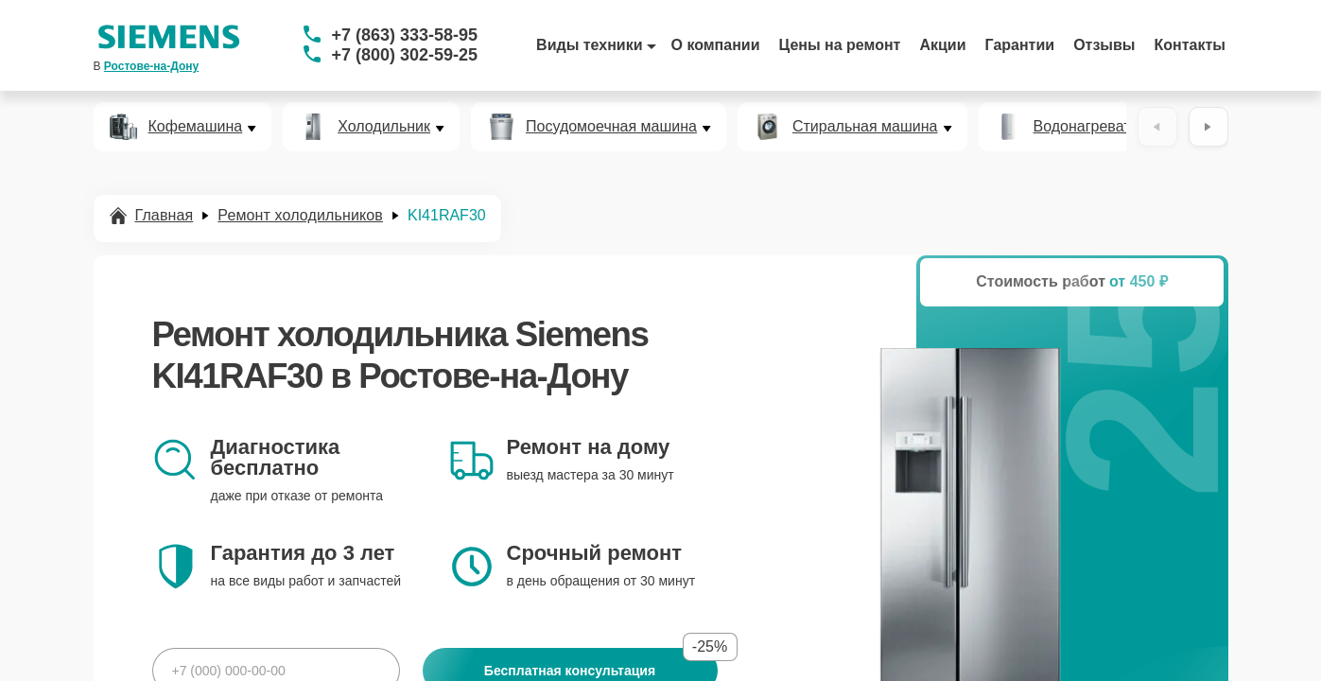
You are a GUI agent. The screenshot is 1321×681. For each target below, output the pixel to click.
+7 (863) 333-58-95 (405, 35)
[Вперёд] (1208, 127)
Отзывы (1104, 45)
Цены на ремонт (840, 45)
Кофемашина (195, 126)
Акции (942, 45)
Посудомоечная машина (611, 126)
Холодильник (384, 126)
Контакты (1190, 45)
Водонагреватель (1095, 126)
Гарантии (1020, 45)
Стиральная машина (865, 126)
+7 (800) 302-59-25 (405, 54)
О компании (715, 45)
